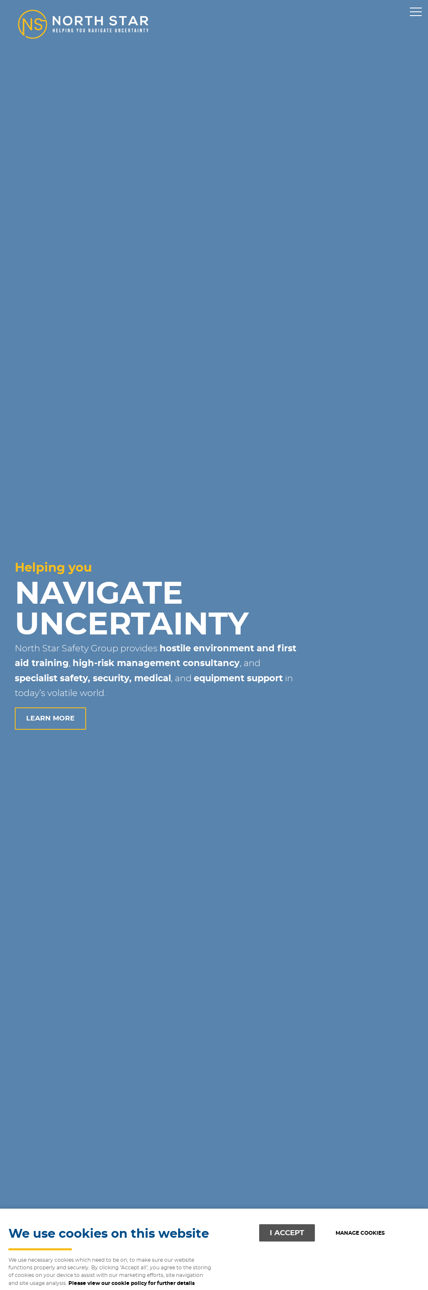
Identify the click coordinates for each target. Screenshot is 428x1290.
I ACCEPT (287, 1232)
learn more (50, 718)
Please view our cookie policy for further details (131, 1283)
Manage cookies (360, 1233)
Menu (413, 12)
